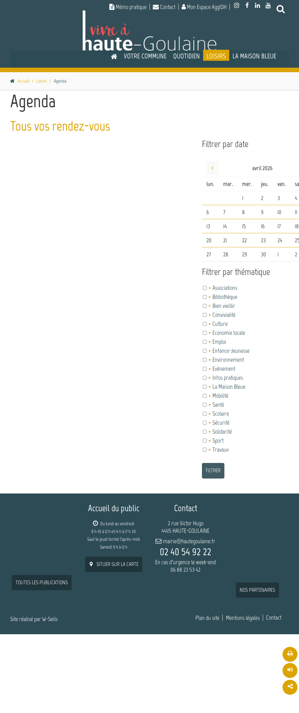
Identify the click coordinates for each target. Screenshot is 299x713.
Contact (164, 7)
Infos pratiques (227, 377)
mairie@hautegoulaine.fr (189, 541)
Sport (218, 440)
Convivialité (223, 314)
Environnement (228, 359)
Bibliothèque (224, 296)
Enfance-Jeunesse (231, 350)
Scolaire (220, 413)
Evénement (223, 368)
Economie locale (228, 332)
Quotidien (186, 56)
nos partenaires (257, 525)
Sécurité (220, 422)
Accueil (23, 81)
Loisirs (216, 56)
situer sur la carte (113, 564)
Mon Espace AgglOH (204, 7)
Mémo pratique (128, 7)
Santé (218, 404)
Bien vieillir (223, 305)
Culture (220, 323)
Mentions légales (243, 602)
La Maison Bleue (254, 56)
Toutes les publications (42, 518)
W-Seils (50, 603)
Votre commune (145, 56)
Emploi (219, 341)
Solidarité (222, 431)
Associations (224, 287)
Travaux (220, 449)
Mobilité (220, 395)
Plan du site (207, 602)
